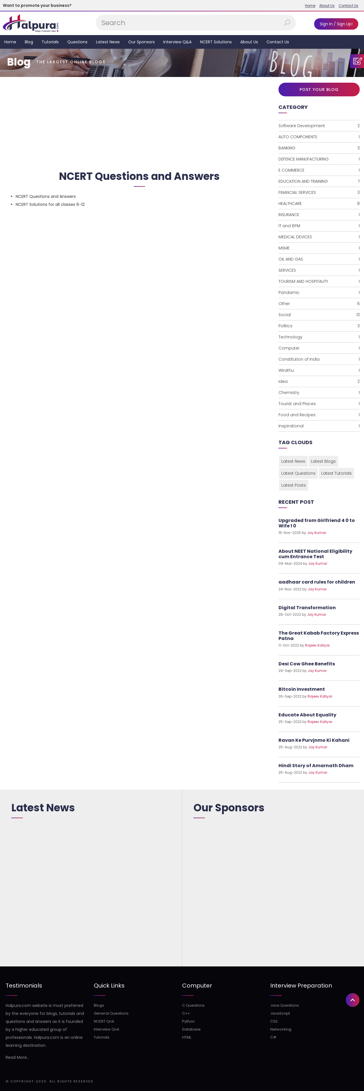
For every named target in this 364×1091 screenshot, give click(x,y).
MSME (319, 248)
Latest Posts (293, 485)
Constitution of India (319, 359)
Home (310, 6)
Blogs (99, 1005)
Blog (29, 42)
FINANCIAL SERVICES (319, 192)
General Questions (111, 1013)
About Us (327, 6)
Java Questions (284, 1005)
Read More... (17, 1057)
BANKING (319, 148)
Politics (319, 326)
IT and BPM (319, 226)
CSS (274, 1021)
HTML (186, 1037)
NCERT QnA (104, 1021)
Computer (319, 348)
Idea (319, 381)
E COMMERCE (319, 170)
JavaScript (280, 1013)
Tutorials (50, 42)
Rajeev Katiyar (317, 645)
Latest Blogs (323, 461)
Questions (77, 42)
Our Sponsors (141, 42)
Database (191, 1029)
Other (319, 304)
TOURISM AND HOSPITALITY (319, 281)
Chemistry (319, 393)
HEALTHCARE (319, 204)
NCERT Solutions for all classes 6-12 (50, 204)
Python (188, 1021)
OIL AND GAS (319, 259)
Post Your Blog (319, 89)
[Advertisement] (139, 121)
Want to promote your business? (37, 5)
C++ (186, 1013)
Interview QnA (106, 1029)
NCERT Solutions (216, 42)
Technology (319, 337)
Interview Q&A (177, 42)
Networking (280, 1029)
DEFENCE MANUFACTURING (319, 159)
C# (273, 1037)
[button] (352, 626)
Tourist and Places (319, 404)
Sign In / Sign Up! (336, 24)
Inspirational (319, 426)
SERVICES (319, 270)
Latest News (108, 42)
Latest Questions (298, 473)
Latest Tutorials (336, 473)
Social (319, 315)
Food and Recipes (319, 415)
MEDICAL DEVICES (319, 237)
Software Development (319, 126)
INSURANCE (319, 215)
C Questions (193, 1005)
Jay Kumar (316, 532)
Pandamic (319, 292)
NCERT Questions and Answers (46, 196)
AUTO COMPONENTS (319, 137)
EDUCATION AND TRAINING (319, 181)
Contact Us (348, 6)
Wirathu (319, 370)
